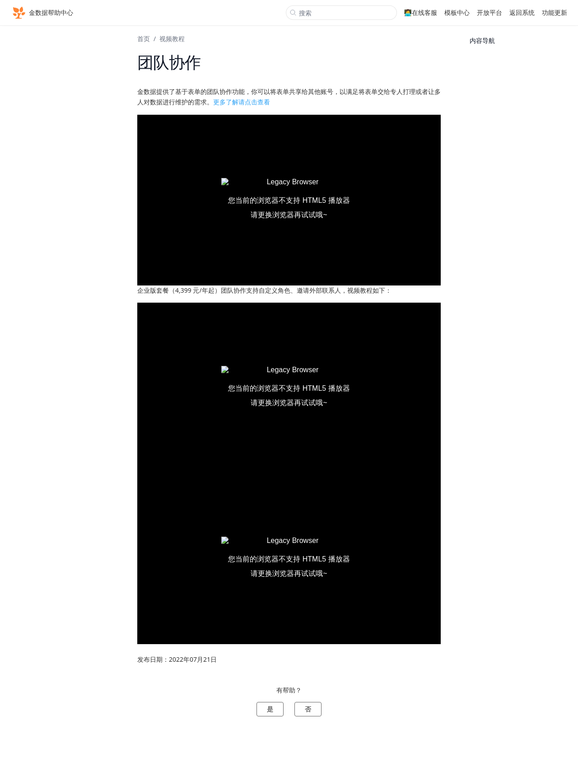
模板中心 (457, 12)
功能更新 (554, 12)
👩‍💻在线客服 (420, 12)
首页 (143, 38)
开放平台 (489, 12)
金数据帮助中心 (42, 13)
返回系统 (522, 12)
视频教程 (172, 38)
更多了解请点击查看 (241, 102)
